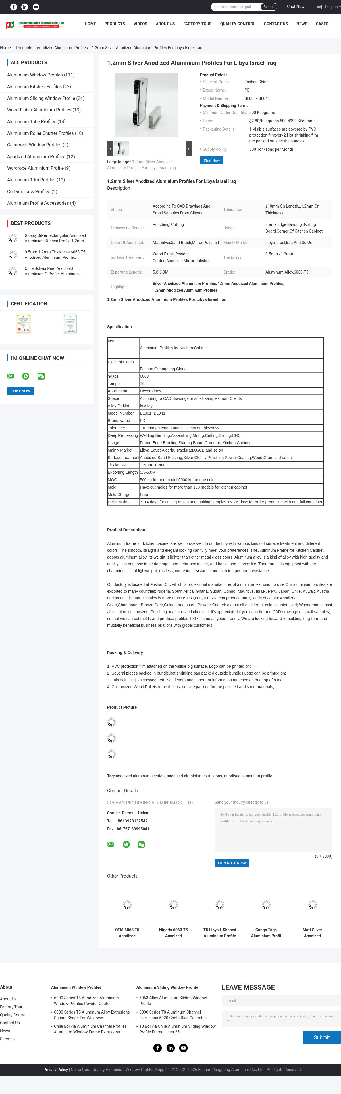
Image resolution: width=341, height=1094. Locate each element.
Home (90, 24)
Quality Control (237, 24)
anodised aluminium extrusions (194, 776)
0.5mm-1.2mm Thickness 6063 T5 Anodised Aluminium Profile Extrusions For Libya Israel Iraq (55, 257)
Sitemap (7, 1039)
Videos (140, 24)
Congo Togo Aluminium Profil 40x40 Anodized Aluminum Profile (266, 933)
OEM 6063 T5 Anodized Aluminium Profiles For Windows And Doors (127, 933)
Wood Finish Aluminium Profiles (39, 110)
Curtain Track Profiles (29, 191)
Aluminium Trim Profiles (31, 180)
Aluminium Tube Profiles (31, 121)
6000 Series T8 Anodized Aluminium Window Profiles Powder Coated (86, 1001)
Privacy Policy (55, 1069)
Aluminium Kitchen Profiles (34, 86)
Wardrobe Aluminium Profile (35, 168)
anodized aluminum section (140, 776)
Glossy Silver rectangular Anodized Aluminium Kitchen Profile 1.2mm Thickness (55, 241)
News (301, 24)
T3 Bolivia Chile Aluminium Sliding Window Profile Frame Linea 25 (177, 1029)
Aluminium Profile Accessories (38, 203)
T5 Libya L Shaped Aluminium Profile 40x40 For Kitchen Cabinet (219, 933)
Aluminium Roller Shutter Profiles (40, 133)
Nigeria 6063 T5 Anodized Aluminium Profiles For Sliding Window (173, 933)
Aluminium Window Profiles (35, 75)
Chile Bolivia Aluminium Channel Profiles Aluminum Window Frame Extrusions (90, 1029)
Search (268, 7)
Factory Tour (197, 24)
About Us (165, 24)
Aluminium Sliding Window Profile (41, 98)
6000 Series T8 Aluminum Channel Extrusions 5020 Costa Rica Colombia (173, 1015)
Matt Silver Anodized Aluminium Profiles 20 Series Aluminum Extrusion (312, 933)
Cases (322, 24)
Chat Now (295, 6)
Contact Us (276, 24)
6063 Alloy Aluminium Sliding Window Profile (173, 1001)
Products (115, 24)
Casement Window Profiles (34, 145)
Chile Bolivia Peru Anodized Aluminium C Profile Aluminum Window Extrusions (52, 274)
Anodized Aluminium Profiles (62, 48)
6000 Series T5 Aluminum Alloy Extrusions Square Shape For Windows (92, 1015)
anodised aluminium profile (248, 776)
